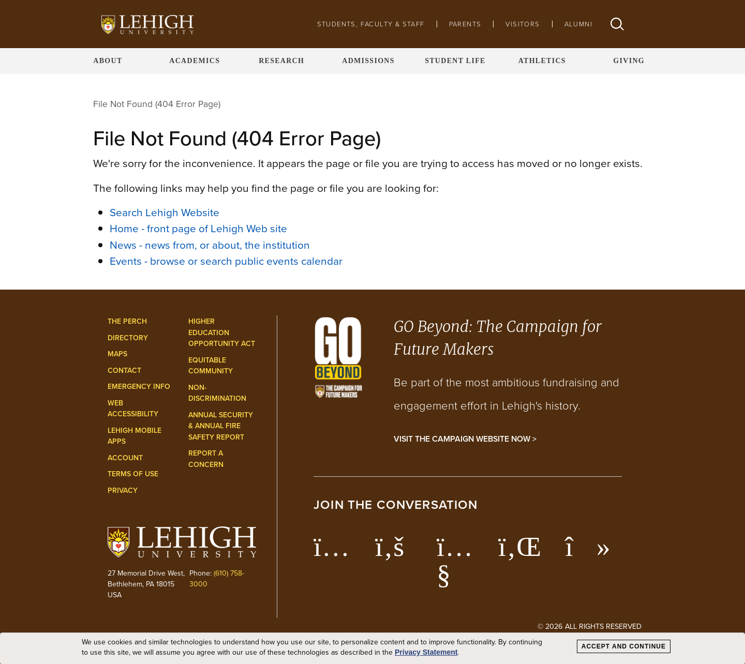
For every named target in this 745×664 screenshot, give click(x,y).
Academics (194, 61)
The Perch (127, 321)
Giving (629, 61)
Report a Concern (206, 459)
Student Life (455, 61)
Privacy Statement (426, 652)
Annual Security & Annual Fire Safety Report (220, 426)
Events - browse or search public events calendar (226, 261)
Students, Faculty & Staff (371, 24)
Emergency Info (139, 386)
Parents (465, 24)
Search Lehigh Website (164, 212)
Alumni (578, 24)
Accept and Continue (624, 646)
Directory (128, 338)
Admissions (368, 61)
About (107, 61)
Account (125, 457)
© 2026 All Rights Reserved (590, 626)
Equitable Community (210, 366)
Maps (117, 354)
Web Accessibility (133, 409)
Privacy (123, 490)
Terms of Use (133, 474)
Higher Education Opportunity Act (221, 332)
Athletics (542, 61)
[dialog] (372, 648)
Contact (124, 370)
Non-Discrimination (217, 393)
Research (281, 61)
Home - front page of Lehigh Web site (198, 228)
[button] (617, 24)
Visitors (522, 24)
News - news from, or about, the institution (210, 245)
